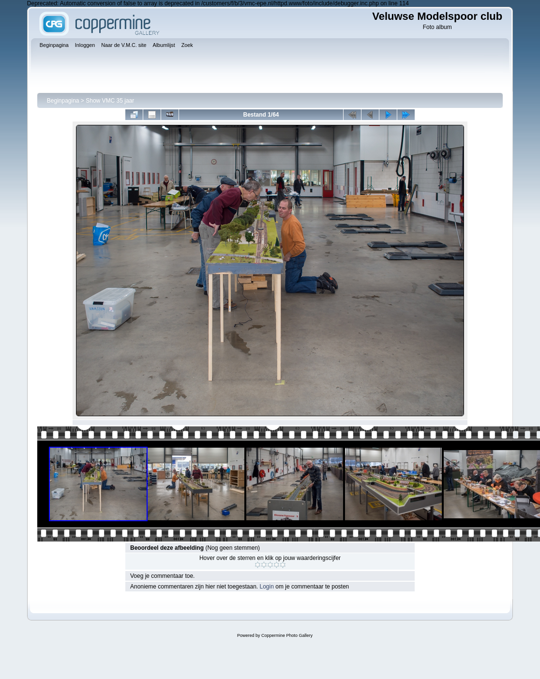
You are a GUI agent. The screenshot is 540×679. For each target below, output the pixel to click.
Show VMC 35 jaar (110, 100)
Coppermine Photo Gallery (287, 635)
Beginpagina (63, 100)
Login (267, 586)
